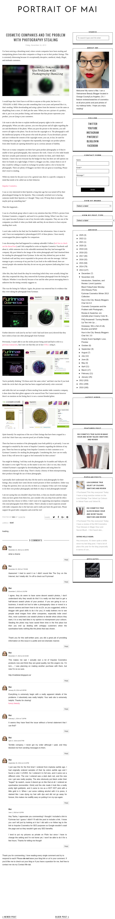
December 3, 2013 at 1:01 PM (17, 591)
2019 (81, 249)
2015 (81, 263)
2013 (81, 270)
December (86, 273)
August (84, 353)
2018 (81, 253)
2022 (81, 239)
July (83, 356)
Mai (10, 547)
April (83, 367)
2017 (81, 256)
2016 (81, 260)
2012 (81, 380)
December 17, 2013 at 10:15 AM (18, 656)
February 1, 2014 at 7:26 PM (17, 718)
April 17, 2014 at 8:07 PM (16, 741)
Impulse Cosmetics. (9, 186)
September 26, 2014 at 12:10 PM (18, 763)
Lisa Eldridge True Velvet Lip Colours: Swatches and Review (96, 485)
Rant (12, 522)
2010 (81, 387)
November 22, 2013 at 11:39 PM (18, 550)
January (85, 377)
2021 (81, 242)
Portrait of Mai (57, 10)
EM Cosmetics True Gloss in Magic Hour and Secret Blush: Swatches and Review (92, 437)
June (84, 360)
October (85, 346)
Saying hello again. (85, 536)
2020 (81, 246)
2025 (81, 235)
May (83, 363)
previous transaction (10, 345)
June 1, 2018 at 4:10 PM (16, 812)
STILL (46, 345)
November (86, 277)
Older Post (61, 916)
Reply (66, 560)
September (86, 349)
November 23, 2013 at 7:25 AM (18, 569)
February (85, 373)
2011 (81, 384)
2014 (81, 266)
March (84, 370)
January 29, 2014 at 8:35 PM (17, 690)
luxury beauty (13, 703)
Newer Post (10, 916)
